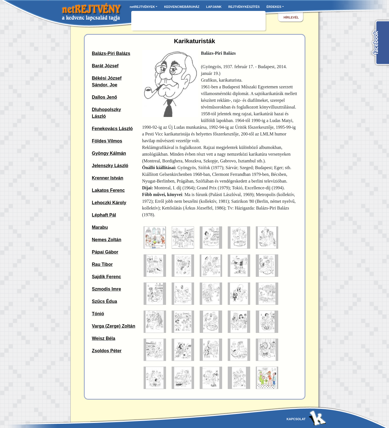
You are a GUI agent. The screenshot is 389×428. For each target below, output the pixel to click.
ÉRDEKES (273, 6)
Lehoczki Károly (109, 202)
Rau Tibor (102, 264)
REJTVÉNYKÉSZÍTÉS (244, 6)
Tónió (98, 313)
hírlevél (291, 17)
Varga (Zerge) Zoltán (113, 326)
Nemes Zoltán (106, 239)
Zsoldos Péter (107, 350)
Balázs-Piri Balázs (111, 53)
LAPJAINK (214, 6)
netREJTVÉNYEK (142, 6)
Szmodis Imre (106, 289)
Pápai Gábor (105, 252)
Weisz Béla (103, 338)
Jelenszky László (110, 165)
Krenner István (107, 178)
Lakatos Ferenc (108, 190)
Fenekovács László (112, 128)
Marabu (100, 227)
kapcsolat (296, 419)
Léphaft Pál (104, 215)
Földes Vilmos (107, 141)
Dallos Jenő (104, 97)
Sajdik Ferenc (106, 276)
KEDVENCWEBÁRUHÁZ (181, 6)
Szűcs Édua (104, 301)
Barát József (105, 65)
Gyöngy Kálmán (109, 153)
